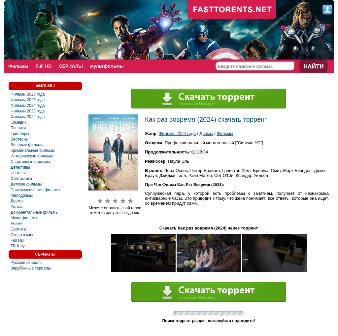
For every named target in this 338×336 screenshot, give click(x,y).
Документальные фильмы (34, 212)
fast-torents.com (232, 10)
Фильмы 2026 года (28, 94)
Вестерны (20, 139)
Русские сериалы (26, 262)
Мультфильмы (24, 218)
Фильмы (18, 66)
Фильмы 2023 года (28, 111)
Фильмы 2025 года (28, 100)
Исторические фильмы (32, 156)
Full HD (43, 66)
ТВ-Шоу (18, 246)
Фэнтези (18, 173)
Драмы (17, 201)
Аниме (16, 223)
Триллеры (20, 133)
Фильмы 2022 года (28, 116)
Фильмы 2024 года (28, 105)
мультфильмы (107, 66)
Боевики (18, 128)
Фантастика (21, 178)
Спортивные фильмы (30, 161)
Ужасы (17, 206)
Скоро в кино (22, 234)
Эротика (18, 229)
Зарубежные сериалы (31, 268)
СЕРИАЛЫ (71, 66)
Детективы (20, 167)
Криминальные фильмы (33, 150)
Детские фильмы (26, 184)
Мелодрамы (22, 195)
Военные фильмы (27, 145)
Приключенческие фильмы (35, 190)
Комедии (19, 122)
